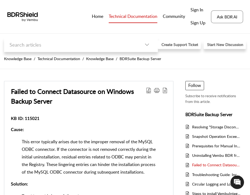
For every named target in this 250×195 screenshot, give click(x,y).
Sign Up (197, 23)
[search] (70, 45)
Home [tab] (97, 16)
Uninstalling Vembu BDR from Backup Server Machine (216, 155)
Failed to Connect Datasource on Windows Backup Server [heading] (72, 96)
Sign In (196, 10)
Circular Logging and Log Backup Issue (216, 184)
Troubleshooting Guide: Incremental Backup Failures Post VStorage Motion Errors (216, 174)
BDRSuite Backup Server (140, 58)
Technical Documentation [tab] (133, 16)
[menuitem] (198, 10)
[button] (147, 45)
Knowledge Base (18, 58)
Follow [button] (194, 85)
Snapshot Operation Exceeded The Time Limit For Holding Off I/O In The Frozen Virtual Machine (216, 136)
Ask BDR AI (227, 17)
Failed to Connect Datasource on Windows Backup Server (216, 164)
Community (174, 16)
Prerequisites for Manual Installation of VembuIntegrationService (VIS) (216, 145)
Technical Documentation (59, 58)
